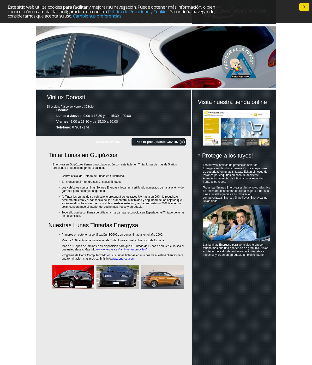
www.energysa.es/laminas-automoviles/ (121, 249)
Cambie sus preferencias (97, 16)
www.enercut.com (123, 258)
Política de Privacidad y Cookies (138, 11)
